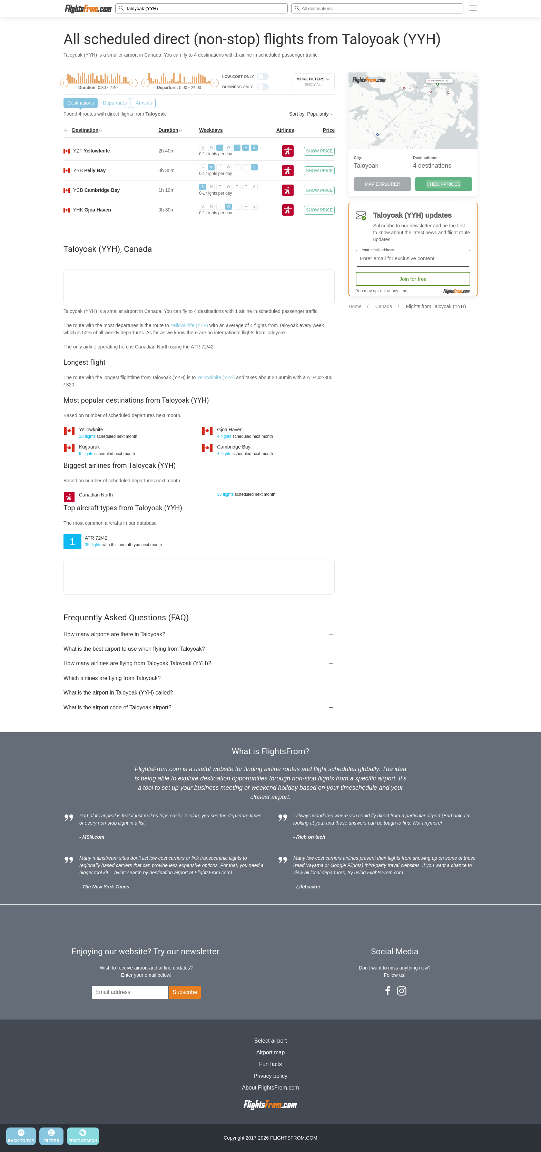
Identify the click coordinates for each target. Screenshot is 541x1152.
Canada (383, 306)
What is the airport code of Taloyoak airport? (117, 707)
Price (329, 130)
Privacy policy (270, 1076)
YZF (91, 151)
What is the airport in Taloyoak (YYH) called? (118, 693)
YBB (89, 170)
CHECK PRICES (444, 184)
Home (354, 306)
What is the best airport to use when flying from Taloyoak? (134, 649)
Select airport (270, 1041)
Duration (168, 130)
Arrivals (144, 103)
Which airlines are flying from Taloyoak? (112, 678)
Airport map (270, 1052)
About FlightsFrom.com (270, 1088)
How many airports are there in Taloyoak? (114, 634)
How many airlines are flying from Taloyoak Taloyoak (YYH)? (137, 663)
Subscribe (185, 992)
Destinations (80, 103)
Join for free (412, 279)
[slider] (64, 83)
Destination (85, 130)
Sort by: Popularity (312, 114)
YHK (92, 210)
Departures (115, 103)
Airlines (285, 130)
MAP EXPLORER (382, 184)
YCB (96, 190)
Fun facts (270, 1064)
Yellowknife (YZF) (189, 325)
